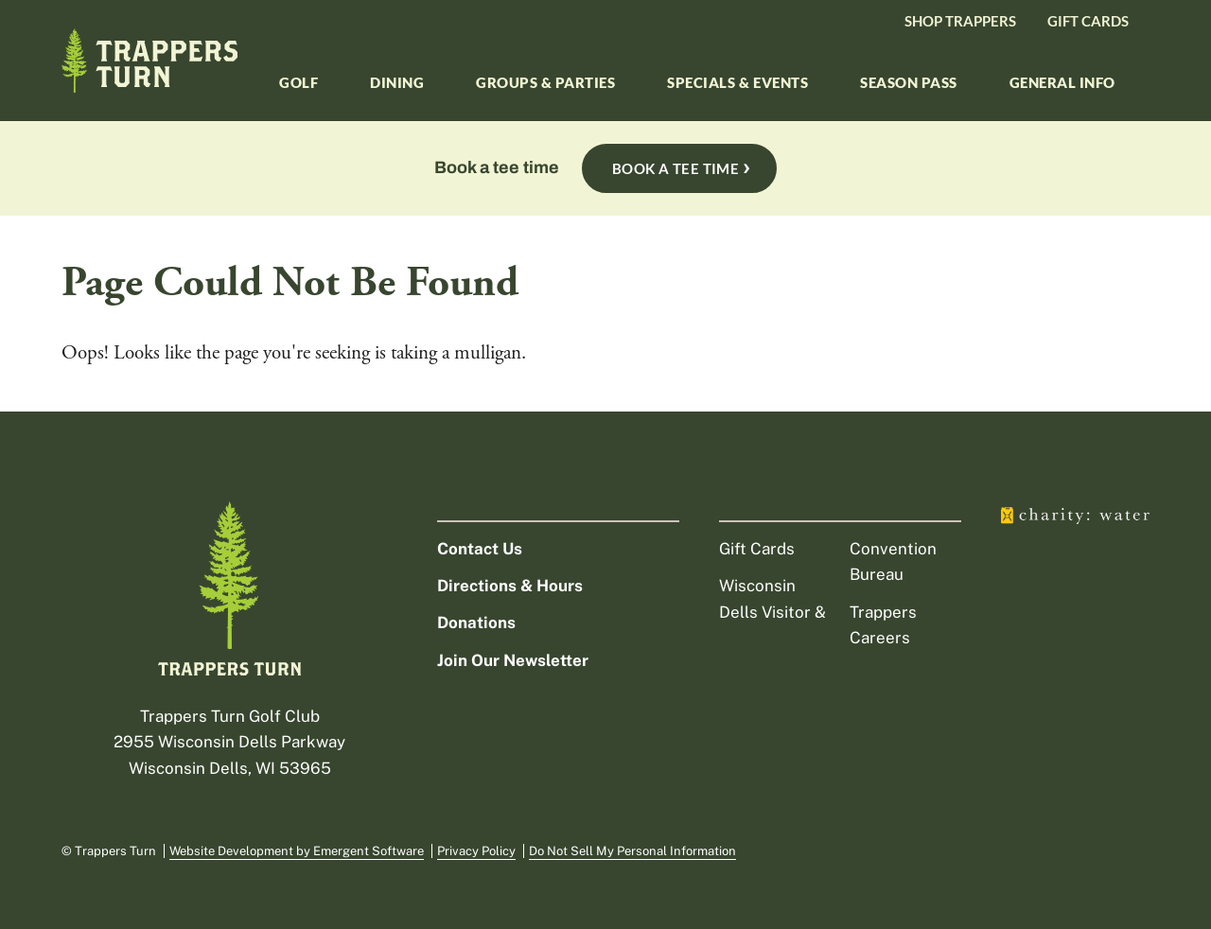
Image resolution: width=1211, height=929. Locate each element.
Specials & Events (737, 82)
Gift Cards (1088, 20)
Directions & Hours (510, 585)
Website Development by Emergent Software (296, 851)
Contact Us (479, 548)
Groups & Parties (545, 82)
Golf (298, 82)
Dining (397, 82)
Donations (476, 622)
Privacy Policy (476, 851)
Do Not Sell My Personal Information (632, 851)
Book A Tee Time (676, 168)
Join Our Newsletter (512, 660)
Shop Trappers (960, 20)
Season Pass (908, 82)
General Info (1062, 82)
